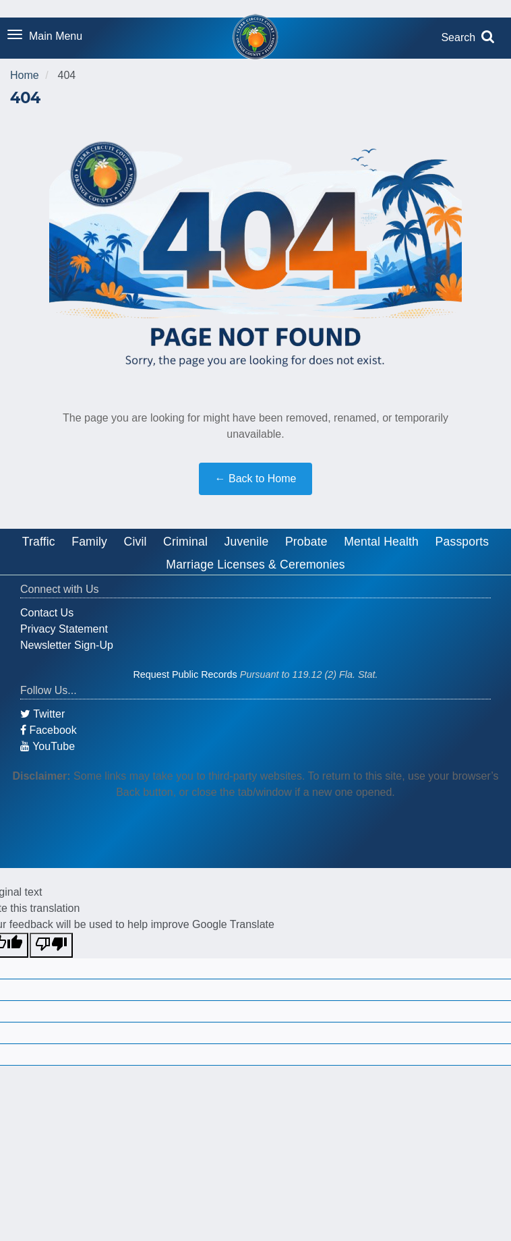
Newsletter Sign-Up (66, 645)
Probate (306, 541)
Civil (135, 541)
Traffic (38, 541)
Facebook (48, 730)
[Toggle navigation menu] (45, 37)
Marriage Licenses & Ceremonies (255, 564)
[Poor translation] (51, 945)
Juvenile (246, 541)
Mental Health (381, 541)
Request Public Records (185, 674)
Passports (462, 541)
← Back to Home (256, 478)
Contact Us (46, 612)
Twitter (42, 714)
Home (24, 75)
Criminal (185, 541)
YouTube (47, 746)
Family (89, 541)
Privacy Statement (64, 629)
